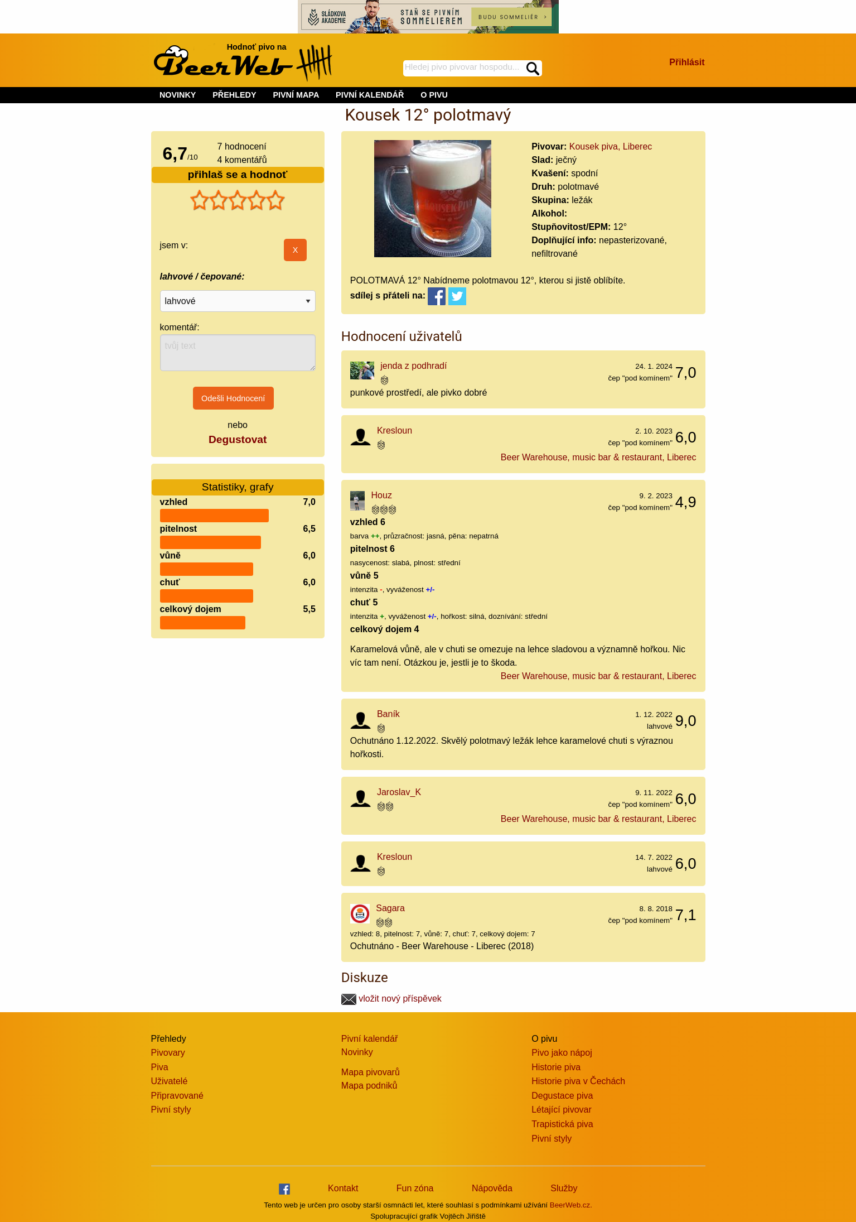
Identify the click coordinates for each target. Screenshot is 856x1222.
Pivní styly (171, 1109)
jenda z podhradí (413, 366)
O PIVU (434, 94)
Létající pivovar (561, 1109)
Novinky (357, 1052)
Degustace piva (562, 1095)
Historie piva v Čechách (578, 1081)
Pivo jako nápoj (561, 1052)
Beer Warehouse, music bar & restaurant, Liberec (599, 457)
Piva (159, 1067)
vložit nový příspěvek (391, 998)
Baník (388, 714)
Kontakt (343, 1188)
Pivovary (168, 1052)
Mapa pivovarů (370, 1072)
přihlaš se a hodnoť (238, 174)
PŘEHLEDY (234, 94)
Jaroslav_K (399, 792)
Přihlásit (686, 62)
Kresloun (394, 430)
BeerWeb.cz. (571, 1205)
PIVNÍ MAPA (296, 94)
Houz (381, 495)
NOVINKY (177, 94)
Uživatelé (169, 1081)
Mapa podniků (369, 1085)
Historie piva (556, 1067)
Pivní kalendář (369, 1038)
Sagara (390, 908)
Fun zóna (415, 1188)
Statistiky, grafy (238, 480)
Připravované (177, 1095)
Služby (563, 1188)
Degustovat (238, 439)
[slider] (237, 200)
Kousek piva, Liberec (610, 146)
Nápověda (492, 1188)
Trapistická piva (562, 1124)
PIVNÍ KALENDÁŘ (370, 94)
